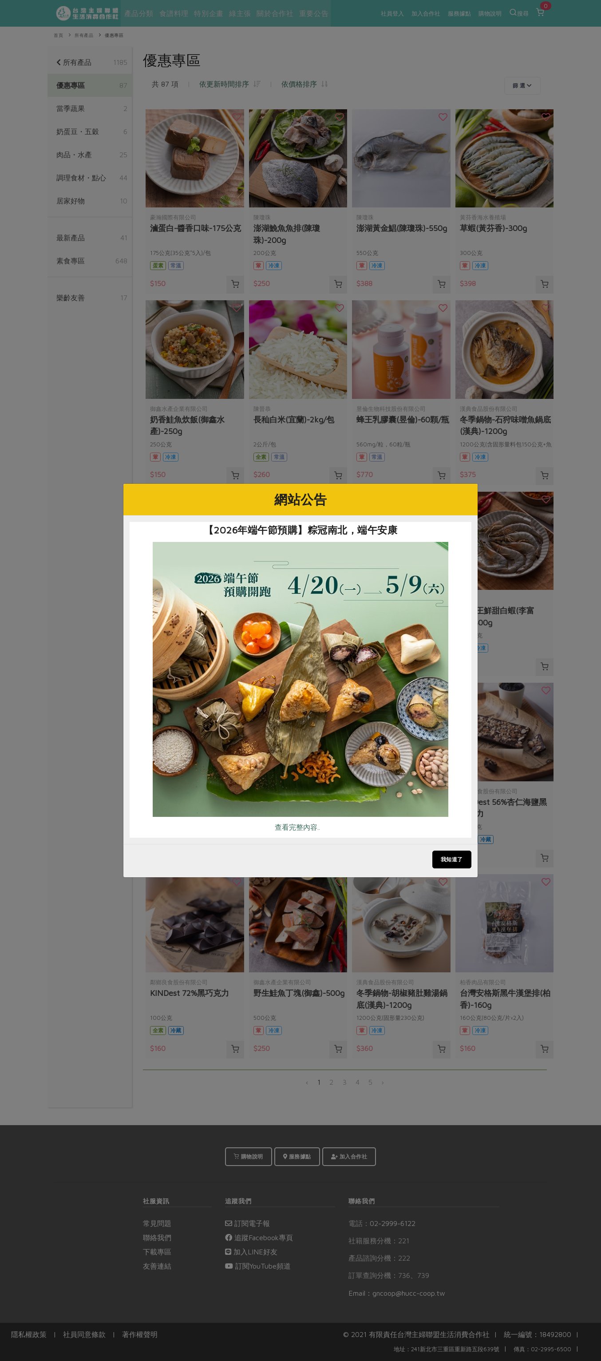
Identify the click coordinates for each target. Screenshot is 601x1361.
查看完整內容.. (297, 827)
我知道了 (452, 859)
